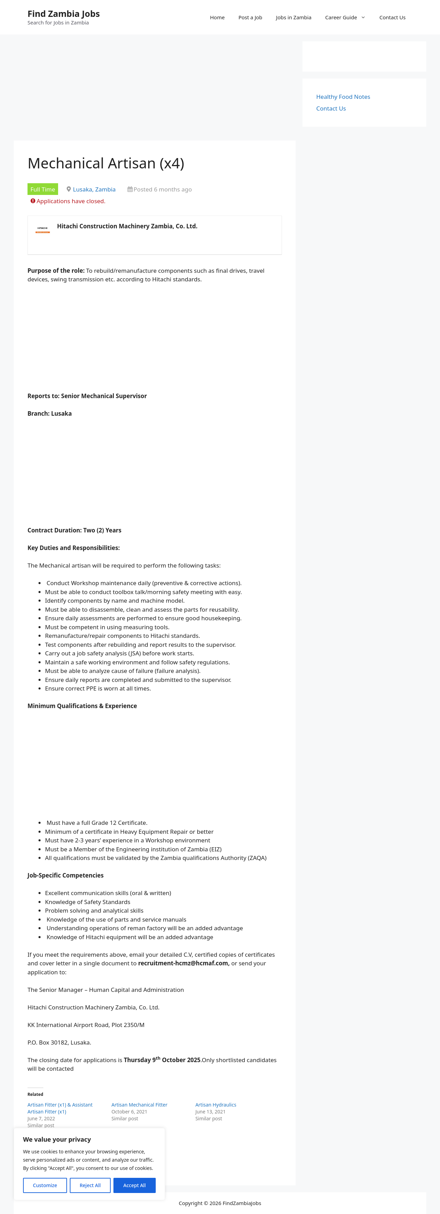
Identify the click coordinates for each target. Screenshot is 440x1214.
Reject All (90, 1185)
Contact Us (393, 17)
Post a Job (250, 17)
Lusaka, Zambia (94, 189)
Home (217, 17)
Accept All (134, 1185)
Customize (45, 1185)
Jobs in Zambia (293, 17)
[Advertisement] (155, 89)
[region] (89, 1164)
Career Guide (349, 17)
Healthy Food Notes (343, 97)
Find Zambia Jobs (64, 13)
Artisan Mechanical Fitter (139, 1104)
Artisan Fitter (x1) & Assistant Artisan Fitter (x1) (60, 1108)
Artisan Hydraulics (215, 1104)
